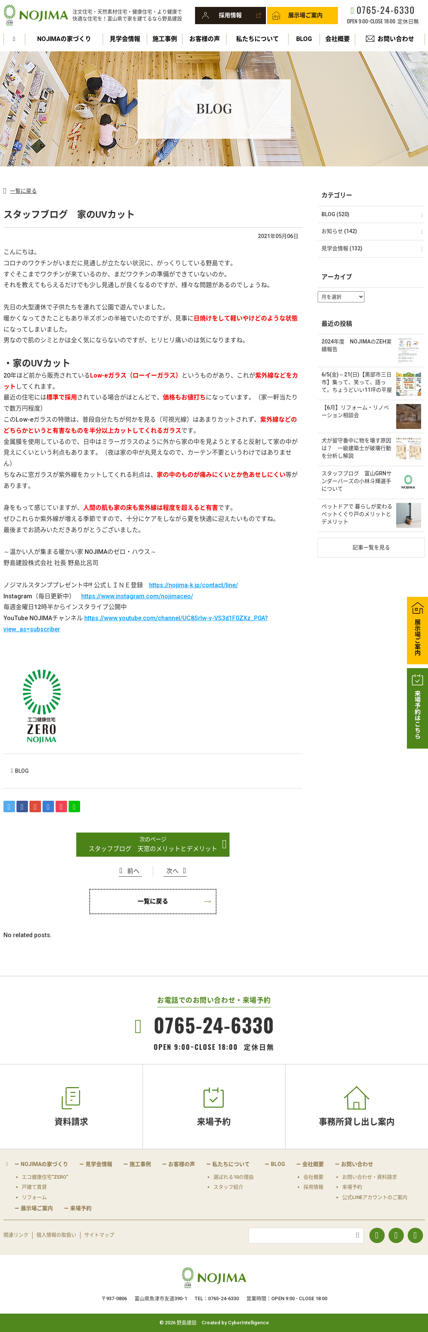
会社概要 (337, 39)
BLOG (304, 39)
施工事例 (165, 39)
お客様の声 (204, 39)
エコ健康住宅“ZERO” (45, 1177)
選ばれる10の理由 (233, 1177)
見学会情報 (125, 39)
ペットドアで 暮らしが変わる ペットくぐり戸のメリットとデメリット (356, 513)
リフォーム (34, 1197)
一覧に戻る (23, 191)
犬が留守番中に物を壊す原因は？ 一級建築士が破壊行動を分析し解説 (356, 447)
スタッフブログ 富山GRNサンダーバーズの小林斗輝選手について (356, 480)
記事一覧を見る (371, 547)
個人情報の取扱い (56, 1235)
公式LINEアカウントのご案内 (374, 1197)
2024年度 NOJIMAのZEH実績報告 (356, 345)
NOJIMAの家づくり (64, 39)
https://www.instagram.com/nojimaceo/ (137, 596)
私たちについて (257, 39)
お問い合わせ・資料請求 (369, 1177)
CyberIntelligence (248, 1322)
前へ (133, 871)
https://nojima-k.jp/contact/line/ (193, 585)
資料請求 (71, 1122)
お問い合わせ (395, 39)
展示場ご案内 (305, 15)
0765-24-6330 (385, 9)
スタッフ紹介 (228, 1187)
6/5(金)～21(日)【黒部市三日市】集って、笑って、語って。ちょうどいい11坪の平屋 (356, 382)
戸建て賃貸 (34, 1187)
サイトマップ (99, 1235)
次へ (172, 871)
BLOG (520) (335, 214)
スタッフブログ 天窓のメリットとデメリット (153, 848)
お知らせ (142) (339, 231)
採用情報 (230, 15)
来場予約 (214, 1122)
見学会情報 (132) (341, 248)
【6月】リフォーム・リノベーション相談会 (355, 411)
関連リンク (15, 1235)
